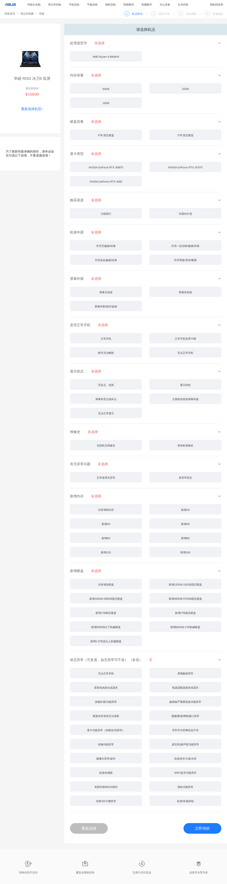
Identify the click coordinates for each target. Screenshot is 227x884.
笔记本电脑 (27, 13)
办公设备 (165, 4)
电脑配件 (146, 4)
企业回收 (183, 4)
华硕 (41, 13)
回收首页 (10, 13)
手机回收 (74, 4)
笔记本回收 (54, 4)
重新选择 (88, 828)
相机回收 (110, 4)
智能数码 (128, 4)
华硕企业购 (33, 4)
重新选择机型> (32, 109)
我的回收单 (216, 4)
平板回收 (92, 4)
